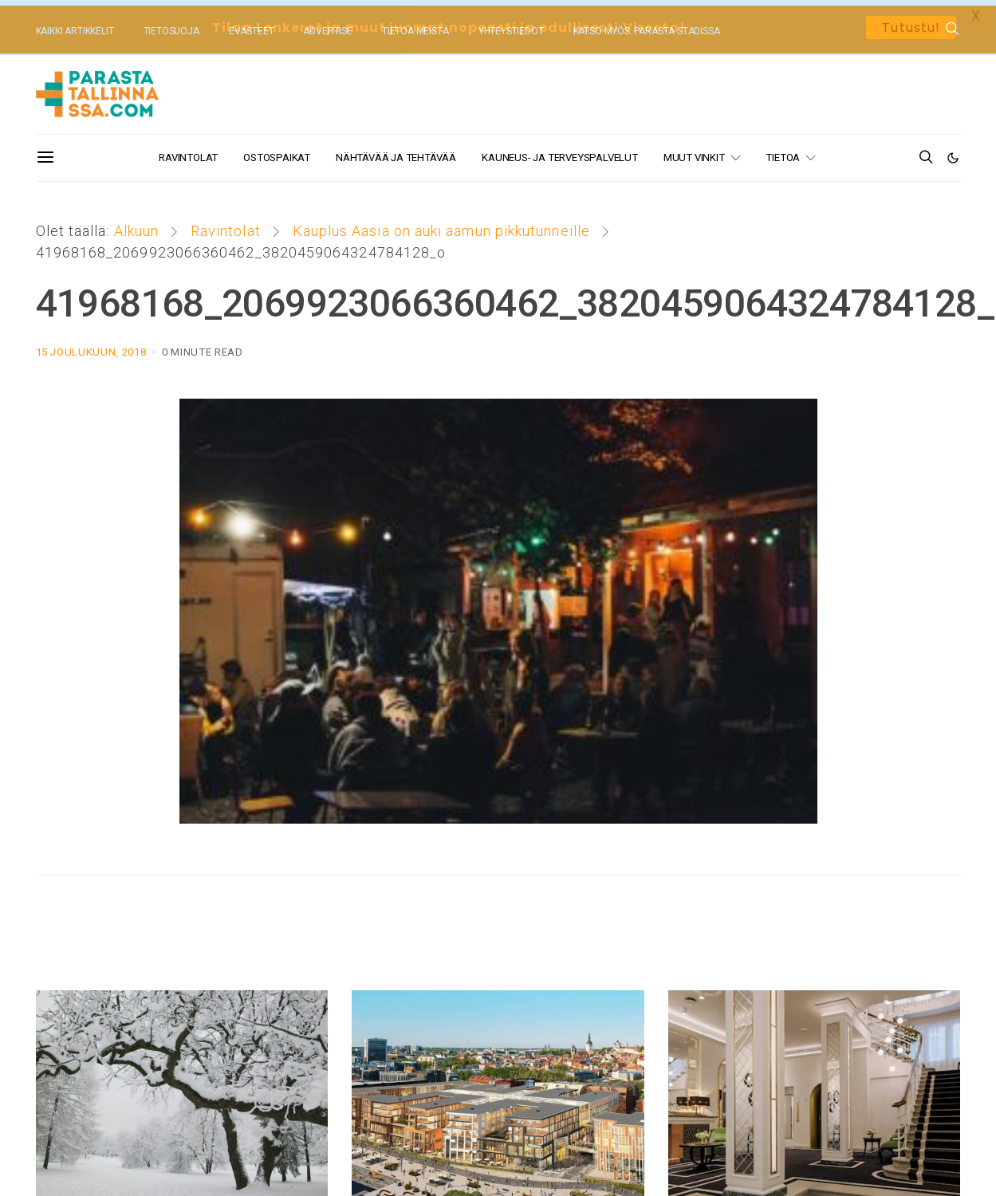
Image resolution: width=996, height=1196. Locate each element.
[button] (953, 152)
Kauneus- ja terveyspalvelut (560, 152)
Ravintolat (188, 152)
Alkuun (136, 225)
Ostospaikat (276, 152)
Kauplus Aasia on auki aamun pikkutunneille (441, 225)
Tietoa (783, 152)
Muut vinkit (694, 152)
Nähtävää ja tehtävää (396, 152)
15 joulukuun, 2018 (91, 346)
